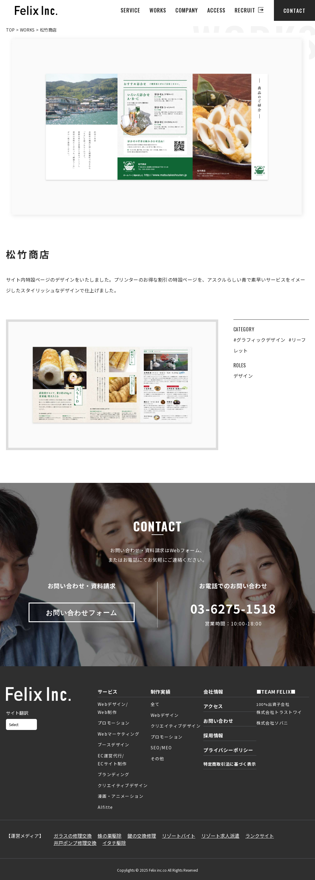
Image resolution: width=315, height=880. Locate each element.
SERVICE (131, 10)
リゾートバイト (178, 835)
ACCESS (216, 10)
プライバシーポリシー (228, 749)
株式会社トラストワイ (279, 712)
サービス (108, 691)
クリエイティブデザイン (123, 785)
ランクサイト (259, 835)
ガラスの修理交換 (73, 835)
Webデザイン (165, 715)
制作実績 (161, 691)
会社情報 (213, 691)
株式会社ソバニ (272, 723)
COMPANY (186, 10)
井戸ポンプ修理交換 (75, 842)
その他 (157, 759)
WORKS (157, 10)
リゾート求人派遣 (220, 835)
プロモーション (114, 723)
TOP (10, 30)
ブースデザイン (114, 745)
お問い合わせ (218, 720)
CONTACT (294, 10)
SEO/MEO (161, 748)
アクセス (213, 706)
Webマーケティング (118, 734)
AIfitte (105, 807)
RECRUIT (245, 10)
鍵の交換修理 (141, 835)
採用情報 (213, 735)
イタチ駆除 (114, 842)
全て (155, 704)
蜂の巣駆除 (109, 835)
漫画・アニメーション (121, 796)
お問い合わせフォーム (81, 612)
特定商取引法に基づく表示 (229, 764)
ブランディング (114, 774)
